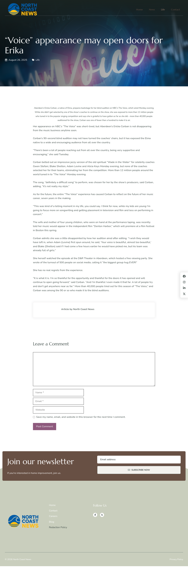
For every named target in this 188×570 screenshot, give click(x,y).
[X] (102, 515)
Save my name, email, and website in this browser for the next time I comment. (80, 417)
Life (163, 9)
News (152, 9)
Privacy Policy (176, 559)
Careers (53, 516)
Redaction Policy (58, 527)
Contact (175, 9)
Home (139, 9)
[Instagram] (184, 282)
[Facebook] (95, 515)
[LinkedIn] (184, 288)
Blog (51, 522)
